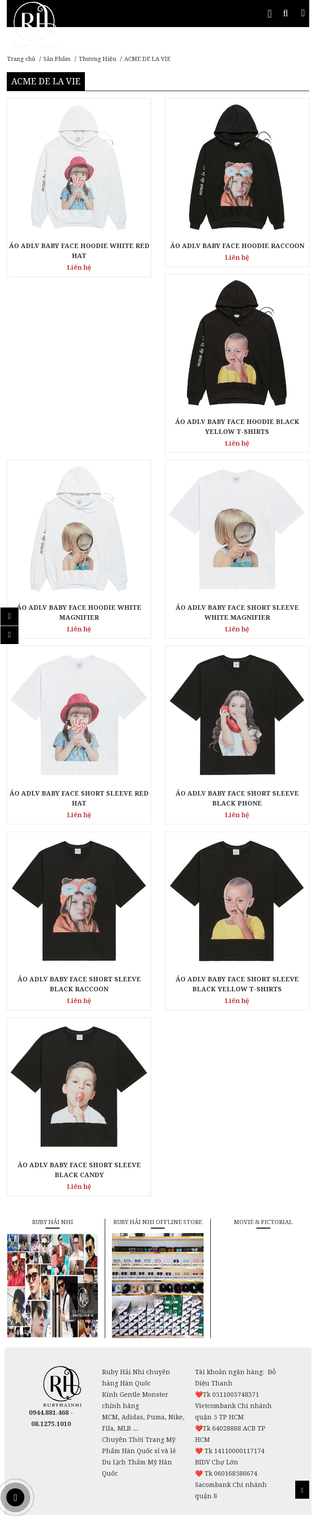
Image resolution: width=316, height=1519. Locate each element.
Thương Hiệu (97, 59)
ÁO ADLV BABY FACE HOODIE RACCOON (237, 245)
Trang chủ (21, 59)
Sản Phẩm (56, 59)
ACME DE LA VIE (147, 59)
